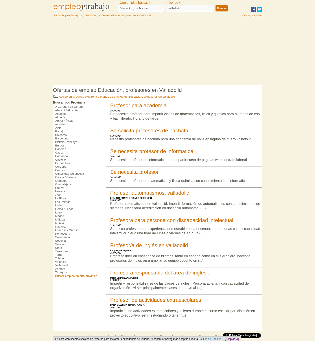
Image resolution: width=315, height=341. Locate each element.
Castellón (61, 159)
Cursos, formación (252, 15)
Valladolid (61, 265)
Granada (61, 180)
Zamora (60, 269)
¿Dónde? (173, 2)
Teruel (59, 254)
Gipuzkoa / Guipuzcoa (69, 173)
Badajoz (60, 131)
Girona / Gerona (65, 177)
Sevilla (59, 244)
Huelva (59, 187)
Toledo (59, 258)
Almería (60, 117)
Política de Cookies (210, 339)
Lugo (58, 212)
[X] (237, 339)
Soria (58, 247)
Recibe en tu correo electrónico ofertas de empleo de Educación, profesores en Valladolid (114, 96)
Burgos (59, 145)
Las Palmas (63, 202)
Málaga (60, 219)
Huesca (60, 191)
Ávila (58, 128)
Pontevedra (62, 233)
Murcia (59, 223)
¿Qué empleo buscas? (134, 2)
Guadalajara (63, 184)
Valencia (60, 261)
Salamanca (62, 237)
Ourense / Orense (67, 230)
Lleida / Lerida (64, 209)
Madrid (59, 216)
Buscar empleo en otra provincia (76, 276)
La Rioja (60, 198)
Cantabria (61, 156)
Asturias (60, 124)
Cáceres (60, 149)
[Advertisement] (157, 52)
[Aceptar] (230, 339)
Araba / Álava (64, 120)
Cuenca (60, 170)
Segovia (60, 240)
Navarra (60, 226)
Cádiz (59, 152)
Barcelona (61, 138)
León (58, 205)
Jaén (58, 194)
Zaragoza (61, 272)
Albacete (61, 113)
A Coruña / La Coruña (69, 106)
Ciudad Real (63, 163)
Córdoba (60, 166)
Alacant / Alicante (66, 110)
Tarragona (61, 251)
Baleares (61, 135)
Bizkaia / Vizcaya (66, 142)
